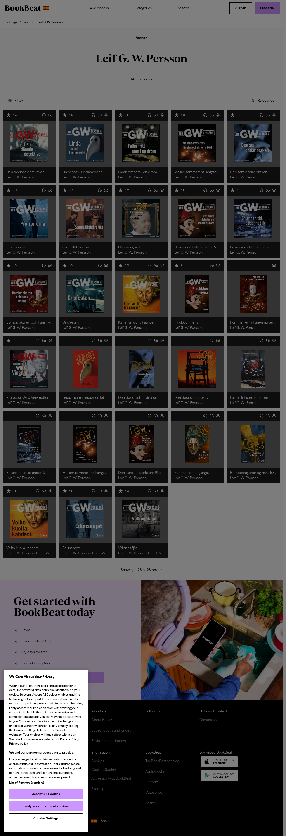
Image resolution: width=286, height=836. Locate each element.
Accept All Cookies (46, 793)
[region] (46, 751)
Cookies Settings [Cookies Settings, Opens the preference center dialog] (46, 818)
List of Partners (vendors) (26, 782)
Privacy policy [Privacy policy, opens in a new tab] (18, 743)
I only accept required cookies (46, 806)
